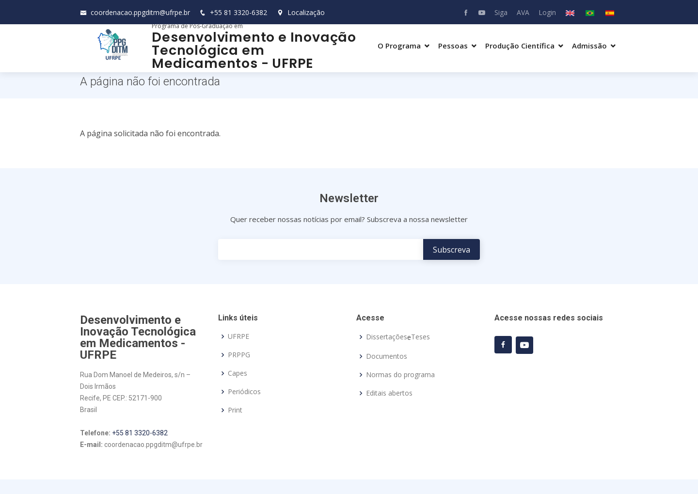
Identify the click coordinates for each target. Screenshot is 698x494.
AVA (523, 12)
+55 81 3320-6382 (238, 12)
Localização (301, 12)
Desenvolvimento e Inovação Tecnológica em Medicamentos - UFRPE (254, 50)
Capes (237, 373)
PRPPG (239, 354)
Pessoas (453, 45)
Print (235, 410)
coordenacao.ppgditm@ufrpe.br (140, 12)
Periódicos (244, 391)
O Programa (399, 45)
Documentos (386, 356)
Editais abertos (389, 393)
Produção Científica (520, 45)
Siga (501, 12)
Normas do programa (400, 374)
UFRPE (238, 336)
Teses (420, 337)
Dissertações (386, 337)
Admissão (589, 45)
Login (547, 12)
